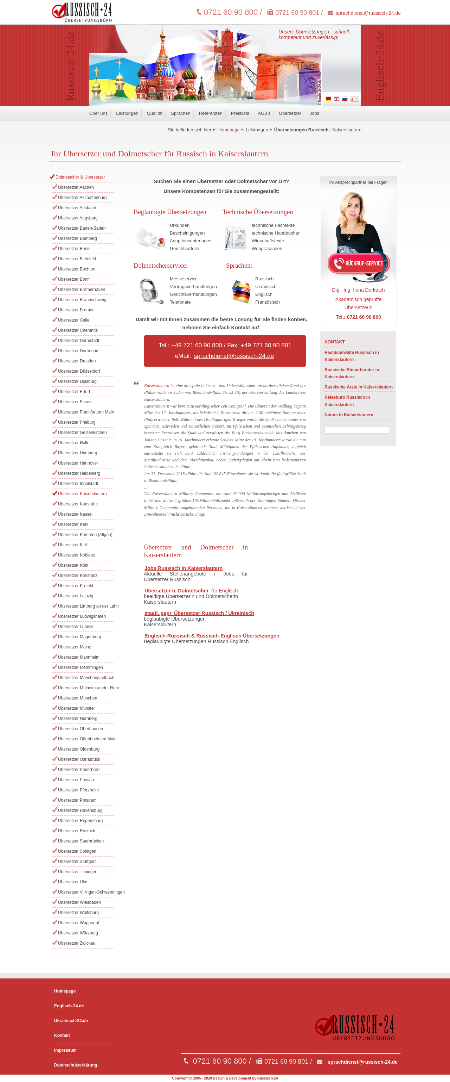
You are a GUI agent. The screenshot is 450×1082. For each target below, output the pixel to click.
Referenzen (211, 113)
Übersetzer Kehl (73, 524)
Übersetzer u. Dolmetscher (177, 590)
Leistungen (127, 113)
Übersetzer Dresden (77, 361)
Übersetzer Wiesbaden (79, 902)
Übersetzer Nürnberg (77, 718)
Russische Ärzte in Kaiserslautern (358, 387)
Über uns (98, 113)
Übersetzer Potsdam (77, 800)
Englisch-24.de (69, 1005)
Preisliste (240, 113)
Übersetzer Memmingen (80, 667)
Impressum (65, 1050)
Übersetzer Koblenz (76, 555)
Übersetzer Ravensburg (80, 810)
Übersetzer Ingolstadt (78, 483)
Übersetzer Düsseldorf (79, 371)
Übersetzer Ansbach (77, 207)
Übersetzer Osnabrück (79, 759)
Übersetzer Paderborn (78, 769)
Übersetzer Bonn (74, 279)
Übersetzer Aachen (76, 187)
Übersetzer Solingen (77, 851)
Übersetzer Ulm (72, 881)
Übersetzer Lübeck (76, 626)
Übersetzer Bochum (76, 269)
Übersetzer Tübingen (77, 871)
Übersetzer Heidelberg (79, 473)
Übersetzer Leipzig (75, 595)
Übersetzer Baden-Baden (81, 228)
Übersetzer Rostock (76, 830)
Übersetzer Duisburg (77, 381)
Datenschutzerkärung (75, 1065)
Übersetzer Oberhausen (80, 728)
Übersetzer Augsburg (78, 218)
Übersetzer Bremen (76, 309)
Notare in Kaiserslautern (348, 414)
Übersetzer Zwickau (76, 943)
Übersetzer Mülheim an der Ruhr (86, 687)
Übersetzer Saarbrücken (81, 841)
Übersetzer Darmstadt (78, 340)
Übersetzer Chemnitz (78, 330)
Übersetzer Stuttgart (77, 861)
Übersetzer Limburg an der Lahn (86, 606)
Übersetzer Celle (73, 320)
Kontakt (62, 1035)
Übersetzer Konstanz (77, 575)
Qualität (155, 113)
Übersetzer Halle (73, 442)
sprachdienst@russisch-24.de (368, 13)
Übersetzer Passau (76, 779)
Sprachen (180, 113)
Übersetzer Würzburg (78, 933)
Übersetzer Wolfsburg (78, 912)
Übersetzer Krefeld (75, 585)
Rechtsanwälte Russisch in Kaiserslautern (351, 356)
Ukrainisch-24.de (71, 1020)
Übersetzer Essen (74, 401)
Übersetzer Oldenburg (78, 749)
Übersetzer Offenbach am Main (86, 738)
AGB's (264, 113)
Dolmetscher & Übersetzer (80, 177)
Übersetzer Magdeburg (79, 636)
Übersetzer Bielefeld (77, 258)
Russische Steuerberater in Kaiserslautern (351, 373)
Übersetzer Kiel (72, 544)
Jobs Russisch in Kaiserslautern (183, 568)
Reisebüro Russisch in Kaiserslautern (347, 401)
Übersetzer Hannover (78, 463)
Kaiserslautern (346, 129)
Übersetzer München (77, 698)
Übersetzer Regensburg (80, 820)
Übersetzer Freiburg (77, 422)
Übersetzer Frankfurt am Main (86, 412)
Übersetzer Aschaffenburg (82, 197)
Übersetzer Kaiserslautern (82, 493)
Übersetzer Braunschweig (82, 299)
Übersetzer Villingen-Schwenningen (86, 892)
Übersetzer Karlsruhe (78, 504)
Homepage (228, 129)
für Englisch (224, 590)
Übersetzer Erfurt (74, 391)
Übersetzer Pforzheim (78, 790)
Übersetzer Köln (73, 565)
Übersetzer (290, 113)
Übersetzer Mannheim (78, 657)
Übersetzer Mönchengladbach (86, 677)
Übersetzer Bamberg (77, 238)
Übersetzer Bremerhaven (81, 289)
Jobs (314, 113)
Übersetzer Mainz (74, 647)
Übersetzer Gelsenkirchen (82, 432)
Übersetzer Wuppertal (78, 922)
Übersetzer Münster (76, 708)
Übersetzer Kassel (75, 514)
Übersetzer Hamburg (77, 452)
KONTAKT (334, 342)
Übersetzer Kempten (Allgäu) (85, 534)
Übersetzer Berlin (74, 248)
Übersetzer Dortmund (78, 350)
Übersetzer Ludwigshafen (82, 616)
